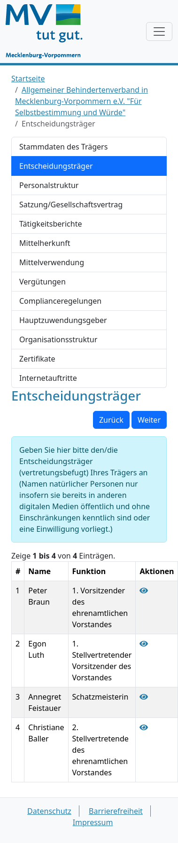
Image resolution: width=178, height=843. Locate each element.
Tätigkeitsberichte (50, 224)
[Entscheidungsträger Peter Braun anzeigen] (143, 590)
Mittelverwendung (51, 262)
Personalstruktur (48, 185)
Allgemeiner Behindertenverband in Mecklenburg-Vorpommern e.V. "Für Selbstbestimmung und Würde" (81, 101)
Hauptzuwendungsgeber (63, 320)
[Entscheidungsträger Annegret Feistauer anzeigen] (143, 697)
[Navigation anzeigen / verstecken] (159, 31)
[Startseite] (49, 31)
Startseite (28, 78)
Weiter (149, 420)
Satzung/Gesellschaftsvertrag (71, 204)
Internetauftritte (48, 378)
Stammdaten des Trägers (63, 147)
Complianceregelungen (60, 301)
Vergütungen (42, 281)
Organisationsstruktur (58, 339)
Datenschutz (49, 811)
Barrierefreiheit (116, 811)
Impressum (93, 822)
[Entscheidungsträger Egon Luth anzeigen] (143, 643)
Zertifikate (37, 359)
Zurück (111, 420)
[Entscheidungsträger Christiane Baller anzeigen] (143, 727)
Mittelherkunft (44, 243)
